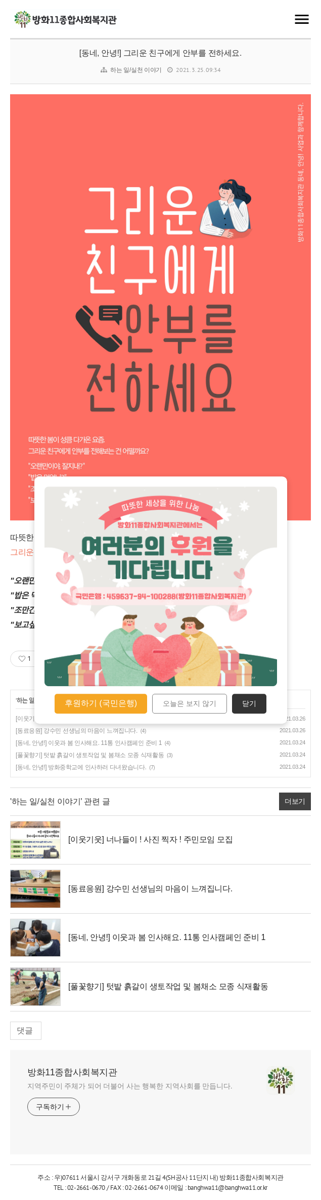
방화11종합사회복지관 (72, 1072)
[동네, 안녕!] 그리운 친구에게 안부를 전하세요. (160, 53)
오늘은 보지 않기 (189, 704)
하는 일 (25, 700)
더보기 (295, 801)
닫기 (249, 704)
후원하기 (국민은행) (101, 703)
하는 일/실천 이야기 (136, 69)
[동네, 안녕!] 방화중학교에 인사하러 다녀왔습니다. (81, 767)
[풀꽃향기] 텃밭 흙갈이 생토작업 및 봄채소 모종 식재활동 (90, 755)
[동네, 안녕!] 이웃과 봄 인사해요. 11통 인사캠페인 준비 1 (89, 742)
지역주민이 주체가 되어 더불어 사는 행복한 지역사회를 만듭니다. (130, 1086)
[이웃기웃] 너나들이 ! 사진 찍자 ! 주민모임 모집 (150, 839)
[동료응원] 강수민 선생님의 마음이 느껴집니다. (76, 730)
